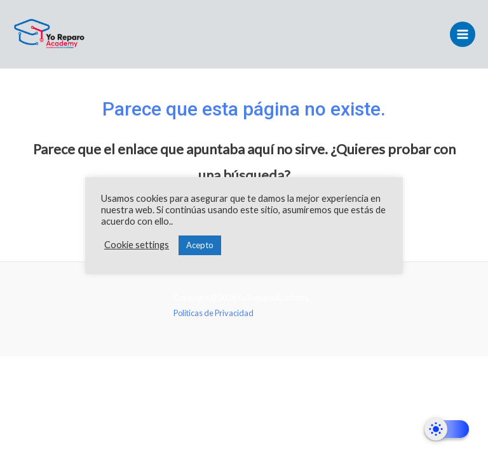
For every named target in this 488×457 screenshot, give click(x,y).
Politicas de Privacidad (214, 313)
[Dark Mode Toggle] (446, 429)
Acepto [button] (200, 245)
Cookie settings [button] (136, 244)
